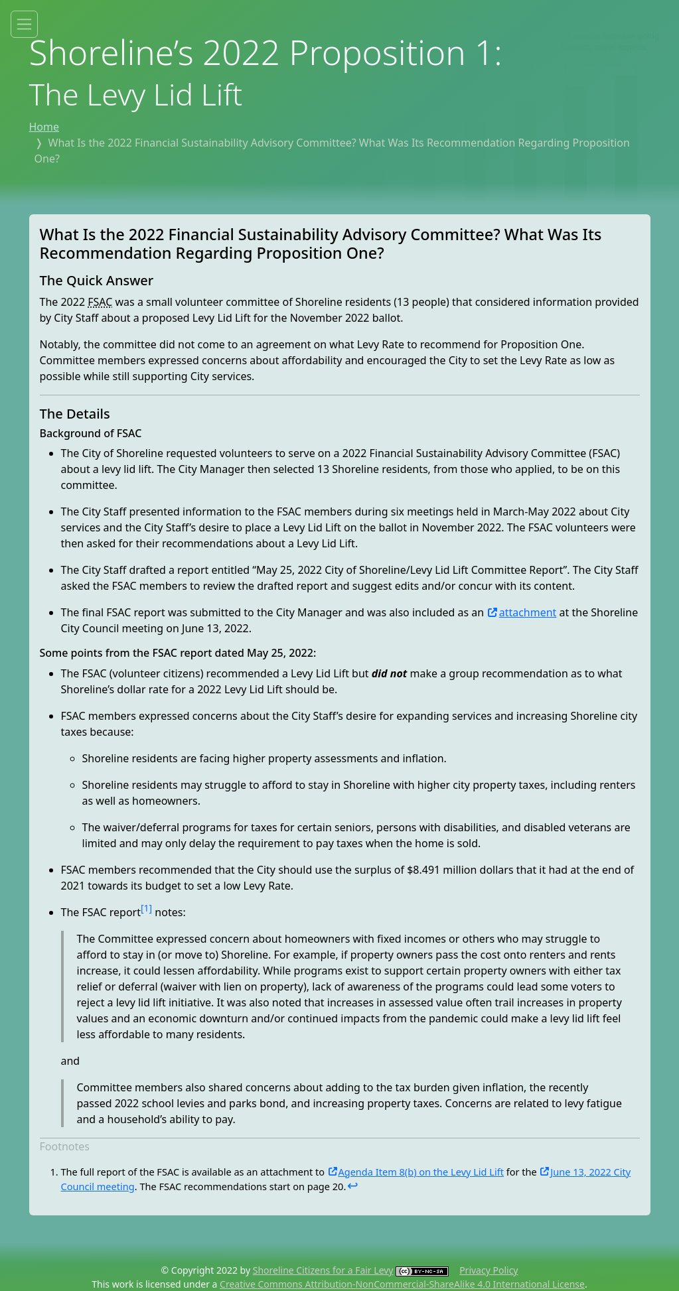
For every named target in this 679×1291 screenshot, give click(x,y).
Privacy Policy (488, 1270)
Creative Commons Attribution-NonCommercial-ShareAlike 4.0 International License (402, 1284)
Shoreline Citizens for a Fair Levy (323, 1270)
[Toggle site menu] (24, 24)
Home (44, 126)
